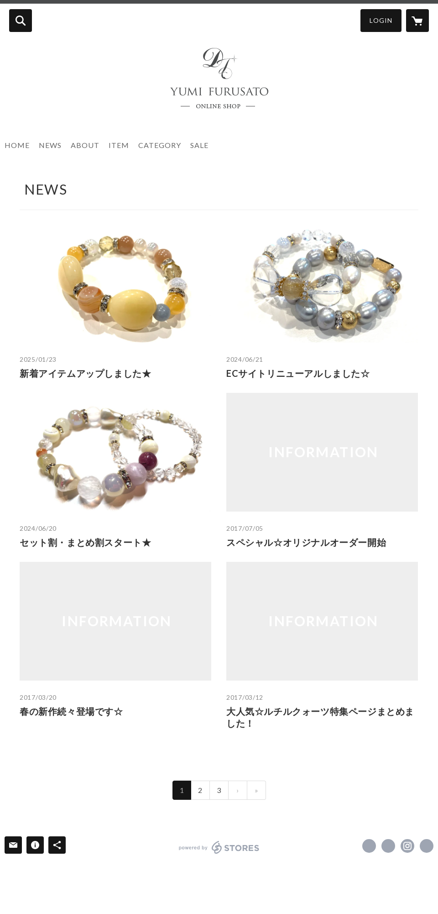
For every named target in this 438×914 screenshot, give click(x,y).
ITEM (119, 145)
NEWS (50, 145)
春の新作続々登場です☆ (71, 711)
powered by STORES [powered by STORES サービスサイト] (219, 847)
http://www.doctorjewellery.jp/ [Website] (426, 846)
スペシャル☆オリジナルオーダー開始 (306, 542)
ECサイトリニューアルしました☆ (298, 373)
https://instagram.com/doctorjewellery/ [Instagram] (407, 846)
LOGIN (381, 20)
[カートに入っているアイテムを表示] (417, 20)
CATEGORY (159, 145)
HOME (17, 145)
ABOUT (85, 145)
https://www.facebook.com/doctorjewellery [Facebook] (369, 846)
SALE (199, 145)
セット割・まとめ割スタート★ (85, 542)
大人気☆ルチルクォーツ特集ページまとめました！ (320, 717)
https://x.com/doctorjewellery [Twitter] (388, 846)
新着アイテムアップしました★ (85, 373)
